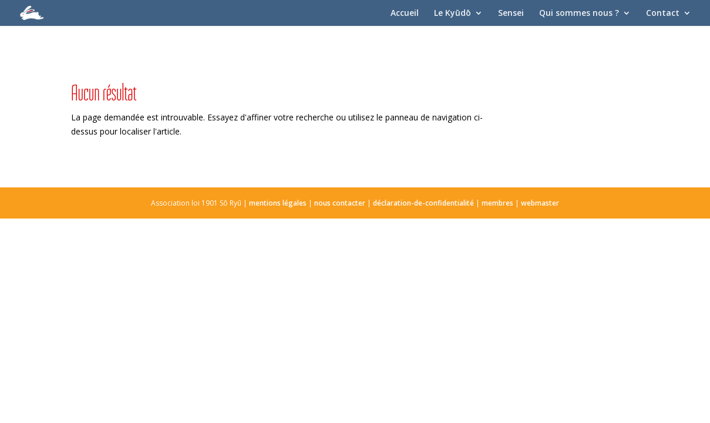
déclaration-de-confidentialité (423, 203)
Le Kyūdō (452, 13)
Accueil (405, 13)
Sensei (511, 13)
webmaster (540, 203)
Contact (662, 13)
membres (497, 203)
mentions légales (278, 203)
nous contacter (339, 203)
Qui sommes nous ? (579, 13)
